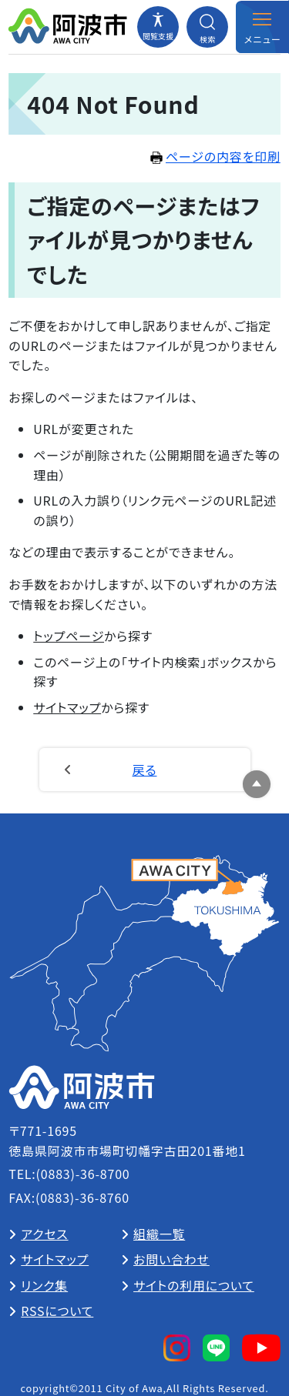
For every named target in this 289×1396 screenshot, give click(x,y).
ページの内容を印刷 (215, 156)
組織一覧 (159, 1233)
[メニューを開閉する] (262, 27)
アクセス (44, 1233)
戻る (145, 769)
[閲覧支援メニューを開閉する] (158, 26)
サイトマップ (67, 707)
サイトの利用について (193, 1285)
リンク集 (44, 1285)
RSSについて (57, 1310)
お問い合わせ (171, 1259)
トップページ (68, 635)
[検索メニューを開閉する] (207, 26)
